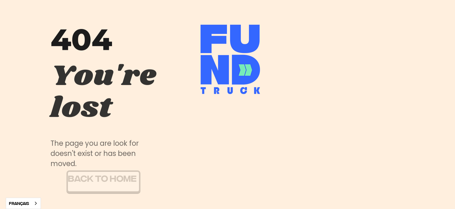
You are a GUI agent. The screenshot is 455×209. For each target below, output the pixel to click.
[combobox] (23, 203)
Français (19, 203)
